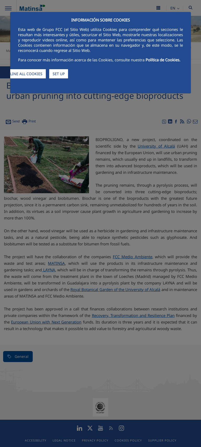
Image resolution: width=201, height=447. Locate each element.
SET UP (59, 73)
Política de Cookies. (163, 59)
